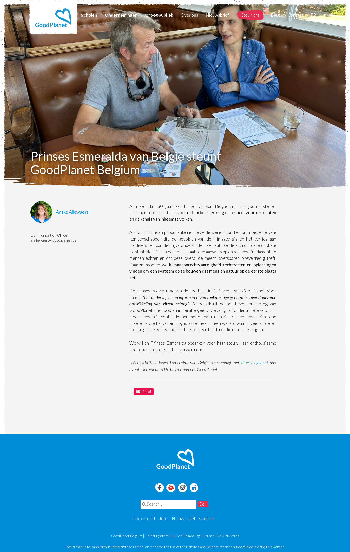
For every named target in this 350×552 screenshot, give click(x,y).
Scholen (89, 15)
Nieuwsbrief (217, 15)
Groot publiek (159, 15)
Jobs (163, 518)
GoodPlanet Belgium (53, 18)
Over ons (189, 15)
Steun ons (250, 15)
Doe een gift (143, 518)
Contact (295, 15)
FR (313, 15)
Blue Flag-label (254, 362)
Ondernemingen (121, 15)
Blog (275, 15)
